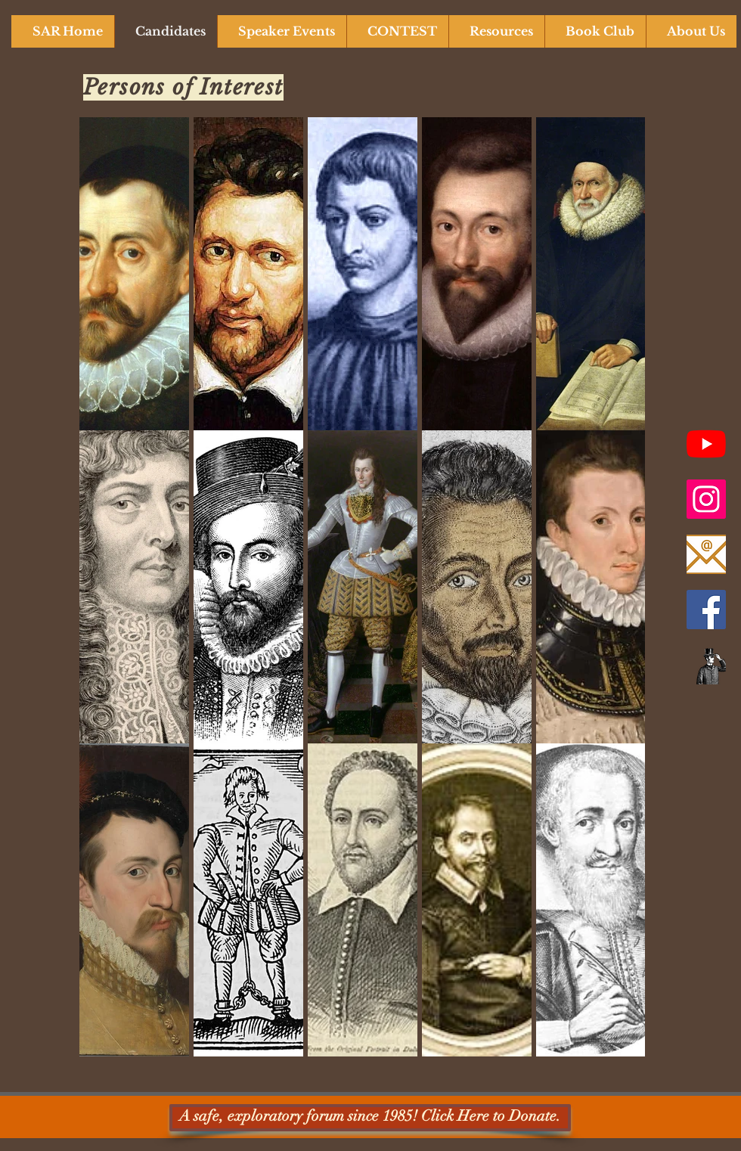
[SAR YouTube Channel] (706, 444)
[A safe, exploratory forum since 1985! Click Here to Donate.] (370, 1117)
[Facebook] (706, 609)
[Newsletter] (706, 664)
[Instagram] (706, 499)
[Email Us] (706, 554)
